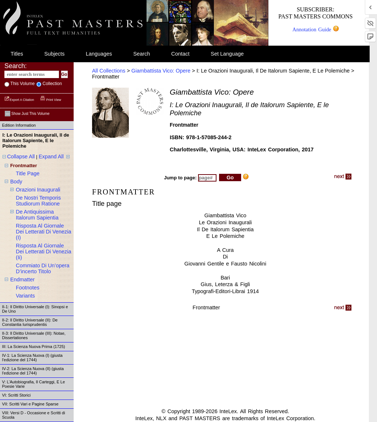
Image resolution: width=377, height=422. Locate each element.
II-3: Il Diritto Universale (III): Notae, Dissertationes (34, 335)
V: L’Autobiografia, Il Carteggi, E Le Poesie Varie (33, 384)
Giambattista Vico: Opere (161, 71)
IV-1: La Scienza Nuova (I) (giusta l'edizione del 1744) (32, 357)
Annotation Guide (315, 29)
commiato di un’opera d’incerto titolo (43, 268)
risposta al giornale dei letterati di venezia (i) (43, 231)
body (16, 181)
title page (27, 173)
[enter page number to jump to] (207, 178)
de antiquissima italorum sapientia (37, 215)
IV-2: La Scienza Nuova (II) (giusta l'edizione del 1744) (33, 370)
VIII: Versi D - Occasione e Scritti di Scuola (33, 415)
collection (51, 83)
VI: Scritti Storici (16, 395)
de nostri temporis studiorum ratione (38, 201)
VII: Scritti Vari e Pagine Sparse (30, 404)
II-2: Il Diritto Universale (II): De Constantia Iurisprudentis (30, 322)
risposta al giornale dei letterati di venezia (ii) (43, 251)
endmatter (22, 279)
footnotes (27, 288)
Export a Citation (19, 100)
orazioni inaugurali (38, 190)
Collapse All (21, 156)
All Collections (108, 71)
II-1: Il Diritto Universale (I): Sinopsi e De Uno (35, 309)
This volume (22, 83)
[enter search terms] (32, 74)
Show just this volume (27, 114)
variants (25, 296)
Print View (50, 100)
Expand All (51, 156)
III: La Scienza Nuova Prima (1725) (33, 346)
